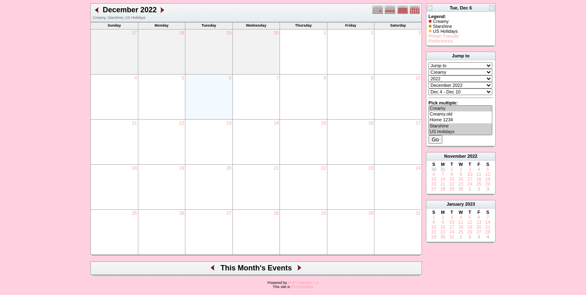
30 (276, 32)
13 (228, 122)
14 (276, 122)
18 (134, 168)
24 (418, 168)
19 (181, 168)
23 (370, 168)
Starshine (460, 126)
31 (418, 213)
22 (323, 168)
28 (181, 32)
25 (134, 213)
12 (181, 122)
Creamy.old (460, 114)
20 (228, 168)
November (455, 156)
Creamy (460, 108)
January (455, 204)
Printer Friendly (443, 36)
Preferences (440, 41)
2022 (472, 156)
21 (276, 168)
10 (418, 77)
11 (134, 122)
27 (134, 32)
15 (323, 122)
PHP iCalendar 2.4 (303, 283)
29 (228, 32)
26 (181, 213)
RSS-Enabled (302, 287)
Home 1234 (460, 120)
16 (370, 122)
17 (418, 122)
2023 (470, 204)
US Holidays (460, 132)
